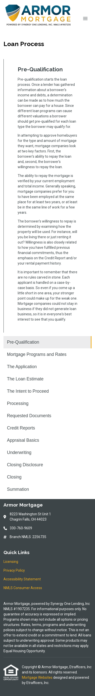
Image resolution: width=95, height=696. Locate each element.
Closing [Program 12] (14, 477)
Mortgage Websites (37, 677)
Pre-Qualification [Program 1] (23, 342)
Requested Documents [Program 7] (29, 415)
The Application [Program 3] (22, 366)
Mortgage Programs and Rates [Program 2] (36, 354)
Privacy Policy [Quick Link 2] (14, 570)
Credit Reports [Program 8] (21, 427)
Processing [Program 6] (18, 403)
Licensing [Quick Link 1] (10, 562)
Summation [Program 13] (18, 489)
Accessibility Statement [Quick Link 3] (22, 579)
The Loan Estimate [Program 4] (25, 378)
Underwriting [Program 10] (19, 452)
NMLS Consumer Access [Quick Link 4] (22, 588)
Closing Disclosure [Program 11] (25, 464)
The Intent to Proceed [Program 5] (28, 391)
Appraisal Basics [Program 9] (23, 440)
